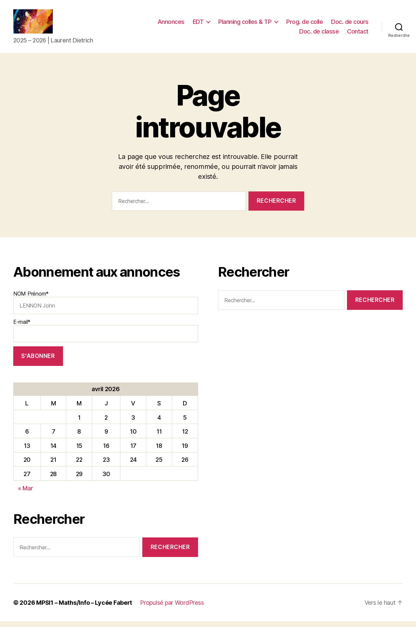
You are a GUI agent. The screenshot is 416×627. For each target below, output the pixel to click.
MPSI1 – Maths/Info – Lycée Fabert (84, 608)
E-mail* (105, 336)
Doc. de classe (319, 34)
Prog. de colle (304, 24)
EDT (198, 24)
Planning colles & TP (244, 24)
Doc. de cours (350, 24)
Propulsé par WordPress (172, 608)
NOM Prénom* (105, 308)
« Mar (25, 493)
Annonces (171, 24)
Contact (358, 34)
